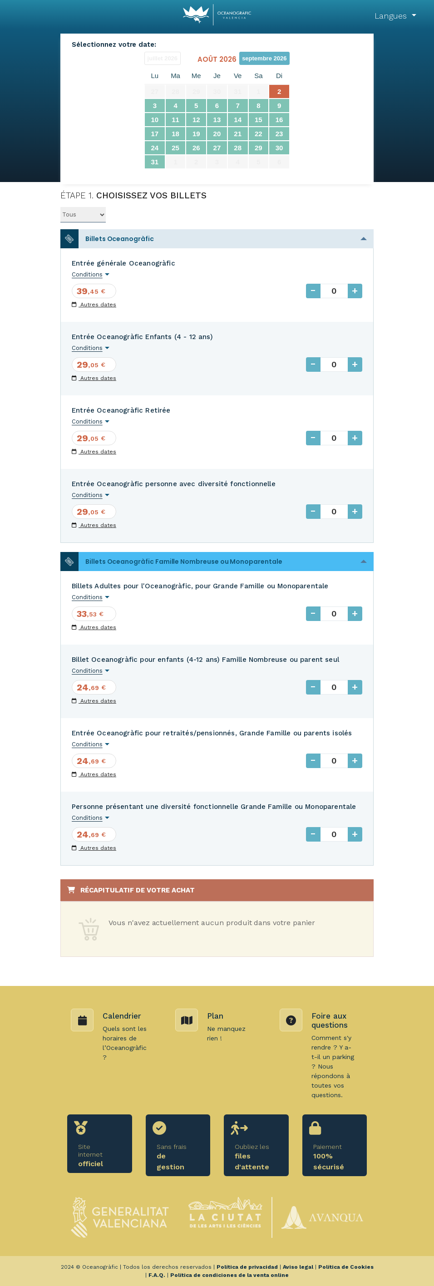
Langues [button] (392, 15)
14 (238, 119)
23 (279, 134)
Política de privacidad (247, 1267)
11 (175, 119)
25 (175, 148)
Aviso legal (298, 1267)
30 (279, 148)
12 (196, 119)
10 (155, 119)
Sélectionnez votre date (113, 44)
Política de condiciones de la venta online (229, 1275)
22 (258, 134)
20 (217, 134)
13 (217, 119)
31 (155, 162)
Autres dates (94, 304)
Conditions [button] (87, 274)
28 (238, 148)
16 (279, 119)
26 (196, 148)
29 (258, 148)
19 (196, 134)
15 (258, 119)
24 (155, 148)
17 (155, 134)
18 (175, 134)
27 (217, 148)
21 (238, 134)
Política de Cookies (346, 1267)
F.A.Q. (156, 1275)
